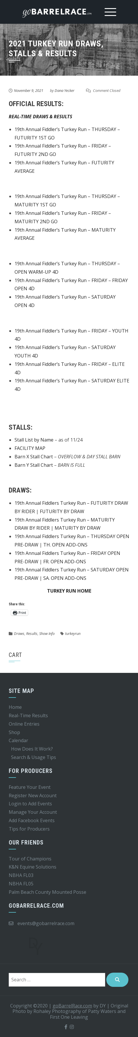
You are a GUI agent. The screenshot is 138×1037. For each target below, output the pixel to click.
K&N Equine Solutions (32, 867)
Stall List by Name (34, 440)
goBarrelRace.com (72, 1006)
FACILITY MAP (30, 448)
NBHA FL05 (21, 883)
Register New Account (33, 795)
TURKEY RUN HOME (69, 591)
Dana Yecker (64, 90)
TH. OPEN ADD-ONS (65, 545)
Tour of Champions (30, 859)
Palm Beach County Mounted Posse (47, 892)
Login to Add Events (30, 803)
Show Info (47, 633)
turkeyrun (72, 633)
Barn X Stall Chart (34, 456)
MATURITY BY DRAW (78, 528)
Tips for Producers (29, 829)
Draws (19, 633)
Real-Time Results (28, 715)
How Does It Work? (32, 749)
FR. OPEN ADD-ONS (64, 561)
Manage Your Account (33, 812)
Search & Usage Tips (33, 757)
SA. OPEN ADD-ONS (64, 578)
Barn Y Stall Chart (34, 465)
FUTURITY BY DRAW (62, 511)
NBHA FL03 (21, 875)
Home (15, 707)
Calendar (18, 740)
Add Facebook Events (32, 820)
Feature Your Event (30, 787)
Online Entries (24, 724)
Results (31, 633)
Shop (14, 732)
